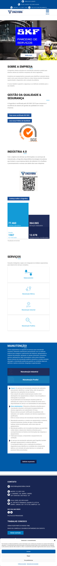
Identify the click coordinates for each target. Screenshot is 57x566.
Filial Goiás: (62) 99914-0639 (18, 500)
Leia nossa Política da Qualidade (15, 125)
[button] (54, 540)
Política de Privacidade (15, 515)
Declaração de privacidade (32, 563)
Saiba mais (28, 55)
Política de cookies (22, 563)
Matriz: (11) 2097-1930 (16, 491)
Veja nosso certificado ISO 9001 (14, 120)
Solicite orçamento (28, 461)
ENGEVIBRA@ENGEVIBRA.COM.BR (19, 486)
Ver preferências (28, 560)
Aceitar (28, 551)
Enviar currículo (15, 533)
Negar (28, 556)
